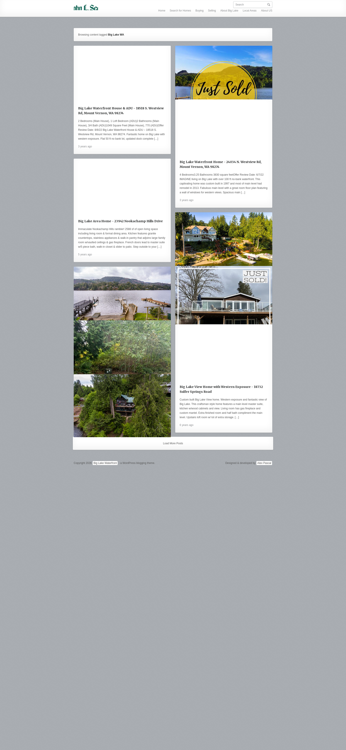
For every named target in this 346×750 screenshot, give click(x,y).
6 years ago (85, 483)
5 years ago (187, 289)
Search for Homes (140, 4)
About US (227, 4)
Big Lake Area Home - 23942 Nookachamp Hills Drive (222, 256)
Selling (172, 4)
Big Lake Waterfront (105, 736)
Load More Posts (173, 717)
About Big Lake (190, 4)
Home (122, 4)
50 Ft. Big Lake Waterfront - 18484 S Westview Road (119, 450)
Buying (160, 4)
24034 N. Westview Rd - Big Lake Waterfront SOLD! (220, 148)
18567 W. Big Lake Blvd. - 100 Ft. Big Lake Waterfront (120, 332)
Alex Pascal (264, 736)
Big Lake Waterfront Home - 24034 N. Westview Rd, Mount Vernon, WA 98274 (119, 221)
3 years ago (85, 144)
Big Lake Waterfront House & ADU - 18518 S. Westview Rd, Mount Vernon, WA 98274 (121, 108)
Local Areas (210, 4)
